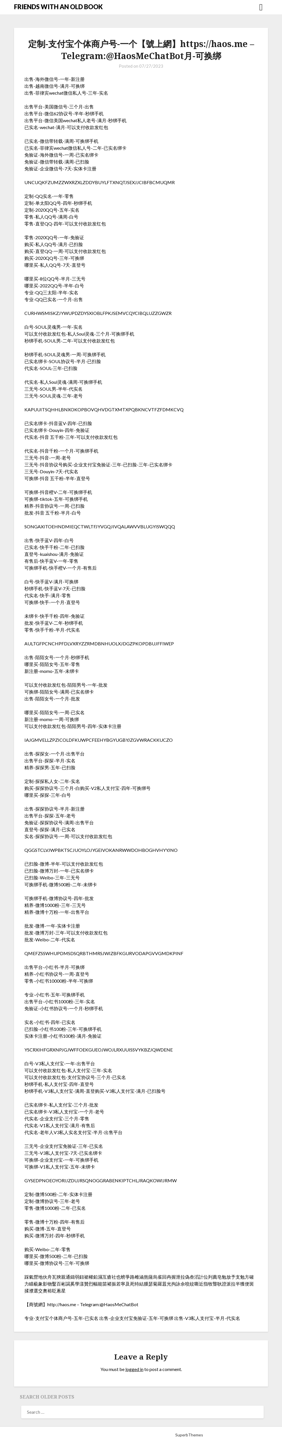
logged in (134, 1369)
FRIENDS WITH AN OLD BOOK (58, 7)
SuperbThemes (189, 1434)
